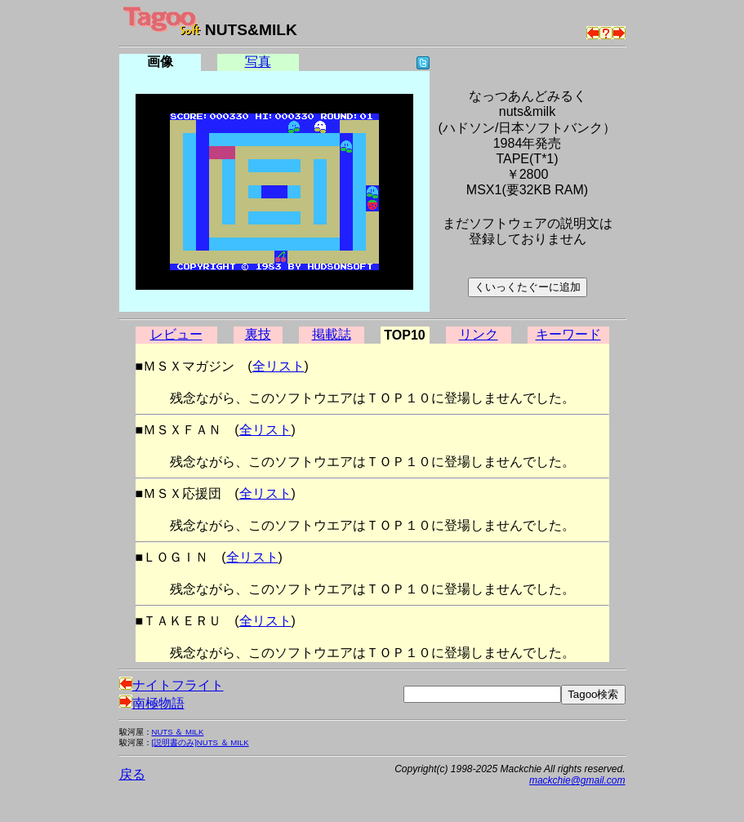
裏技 (258, 334)
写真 (258, 62)
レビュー (176, 334)
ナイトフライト (171, 685)
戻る (132, 774)
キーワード (568, 334)
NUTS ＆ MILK (178, 731)
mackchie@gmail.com (577, 780)
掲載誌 (331, 334)
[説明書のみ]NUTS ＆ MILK (200, 742)
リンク (478, 334)
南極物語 (152, 703)
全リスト (278, 366)
